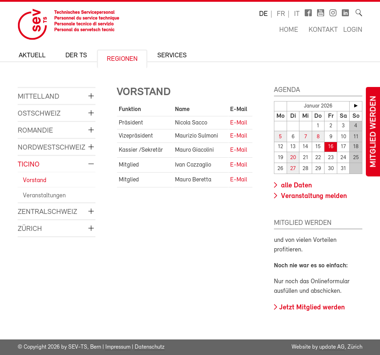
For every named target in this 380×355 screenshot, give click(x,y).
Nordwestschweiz (51, 147)
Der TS (76, 55)
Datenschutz (149, 347)
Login (352, 30)
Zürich (30, 229)
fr (281, 14)
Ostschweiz (39, 113)
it (297, 14)
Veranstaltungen (44, 195)
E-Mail (238, 123)
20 (293, 158)
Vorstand (34, 180)
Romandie (35, 130)
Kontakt (323, 30)
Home (288, 30)
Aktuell (32, 55)
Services (172, 55)
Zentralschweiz (47, 212)
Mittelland (38, 96)
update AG (332, 347)
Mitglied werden (373, 132)
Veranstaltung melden (313, 196)
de (263, 14)
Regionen (122, 59)
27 (293, 168)
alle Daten (295, 185)
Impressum (117, 347)
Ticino (29, 164)
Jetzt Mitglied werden (312, 307)
